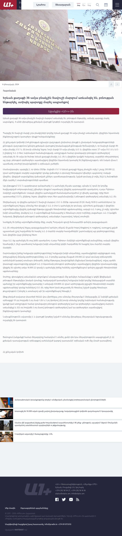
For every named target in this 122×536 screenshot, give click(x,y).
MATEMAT (19, 529)
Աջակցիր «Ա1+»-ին (61, 111)
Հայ (78, 5)
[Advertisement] (61, 379)
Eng (89, 5)
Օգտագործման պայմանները (34, 508)
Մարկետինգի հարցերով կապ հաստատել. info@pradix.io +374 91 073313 (38, 524)
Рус (83, 5)
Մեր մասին (10, 508)
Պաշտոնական (9, 90)
